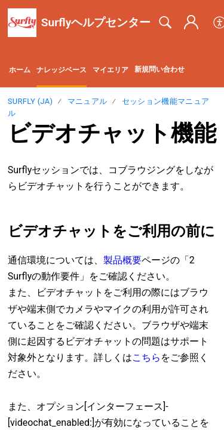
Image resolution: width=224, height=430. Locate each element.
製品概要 (122, 260)
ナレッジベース (61, 70)
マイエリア (110, 70)
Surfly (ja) (30, 101)
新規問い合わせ (159, 69)
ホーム (19, 70)
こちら (146, 357)
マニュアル (87, 101)
